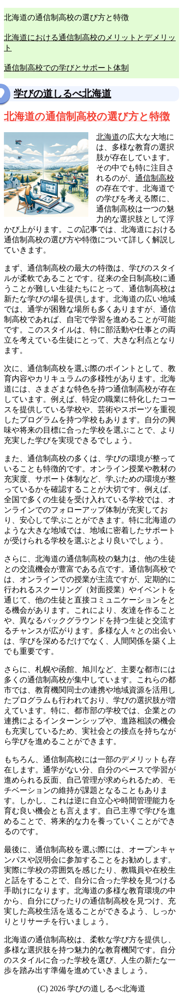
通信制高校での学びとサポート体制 (66, 68)
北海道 (108, 137)
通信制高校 (154, 178)
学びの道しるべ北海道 (62, 93)
